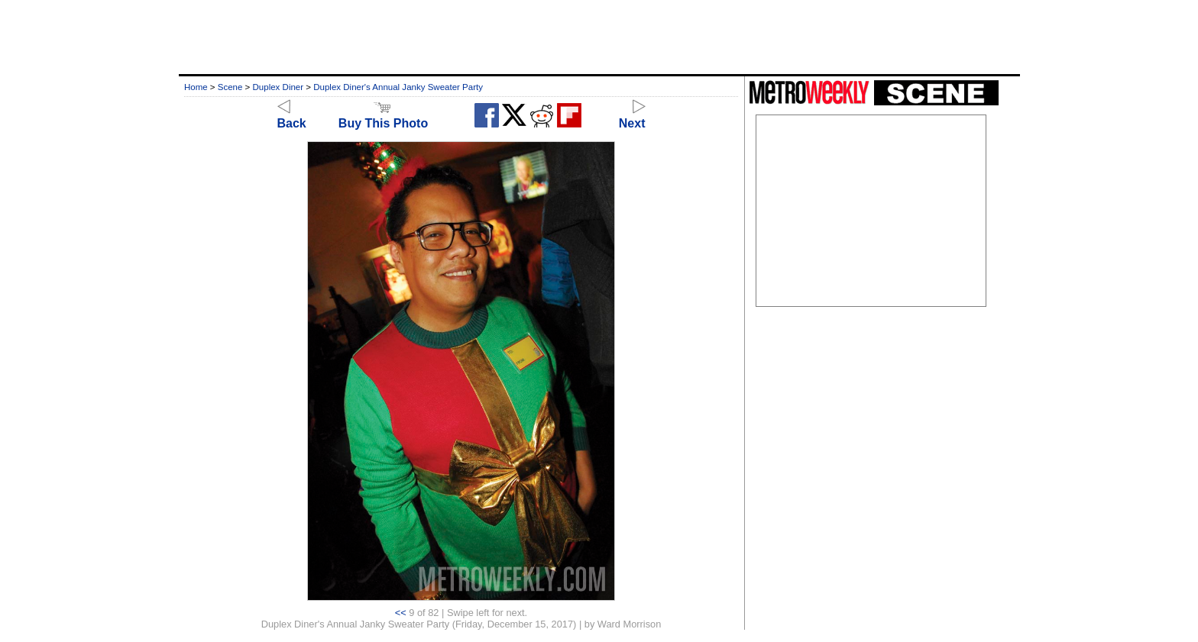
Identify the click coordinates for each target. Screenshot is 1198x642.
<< (400, 612)
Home (196, 87)
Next (632, 116)
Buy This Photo (383, 116)
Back (291, 116)
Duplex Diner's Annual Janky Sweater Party (398, 87)
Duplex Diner (278, 87)
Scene (230, 87)
